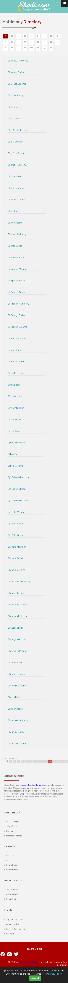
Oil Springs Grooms (17, 292)
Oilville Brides (14, 419)
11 (18, 761)
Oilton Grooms (15, 396)
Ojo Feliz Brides (15, 523)
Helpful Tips (11, 865)
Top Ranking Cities (14, 920)
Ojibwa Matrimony (16, 442)
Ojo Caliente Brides (17, 489)
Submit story (12, 870)
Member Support (14, 836)
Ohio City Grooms (17, 153)
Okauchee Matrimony (18, 720)
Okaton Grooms (15, 709)
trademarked (39, 785)
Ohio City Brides (16, 142)
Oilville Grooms (15, 431)
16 (38, 761)
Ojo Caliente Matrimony (19, 477)
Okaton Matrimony (17, 685)
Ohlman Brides (15, 246)
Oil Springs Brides (16, 280)
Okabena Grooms (16, 570)
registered (24, 785)
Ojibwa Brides (14, 454)
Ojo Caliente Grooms (18, 500)
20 (54, 761)
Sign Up (9, 831)
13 (26, 761)
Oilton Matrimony (16, 373)
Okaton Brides (14, 697)
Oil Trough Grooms (17, 327)
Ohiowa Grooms (16, 188)
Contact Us (11, 899)
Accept (35, 978)
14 (30, 761)
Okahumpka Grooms (18, 604)
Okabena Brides (15, 558)
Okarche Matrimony (17, 651)
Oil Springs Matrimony (18, 269)
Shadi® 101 (11, 826)
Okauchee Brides (16, 732)
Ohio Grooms (14, 118)
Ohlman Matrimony (17, 234)
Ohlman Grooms (16, 257)
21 (58, 761)
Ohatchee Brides (16, 72)
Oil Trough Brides (16, 315)
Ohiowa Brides (15, 176)
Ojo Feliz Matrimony (18, 512)
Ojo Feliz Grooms (16, 535)
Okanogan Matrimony (18, 616)
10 (14, 761)
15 (34, 761)
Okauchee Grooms (17, 743)
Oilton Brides (14, 385)
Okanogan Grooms (17, 639)
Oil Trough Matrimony (18, 304)
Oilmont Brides (15, 350)
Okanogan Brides (16, 628)
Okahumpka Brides (17, 593)
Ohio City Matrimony (18, 130)
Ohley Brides (14, 211)
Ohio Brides (13, 107)
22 (62, 761)
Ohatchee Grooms (17, 84)
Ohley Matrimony (16, 199)
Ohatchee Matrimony (18, 61)
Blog (8, 860)
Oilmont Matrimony (17, 338)
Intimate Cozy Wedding (16, 929)
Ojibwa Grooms (15, 466)
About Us (10, 855)
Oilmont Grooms (16, 361)
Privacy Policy (12, 894)
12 (22, 761)
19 (50, 761)
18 (46, 761)
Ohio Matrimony (15, 95)
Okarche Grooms (16, 674)
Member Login (12, 821)
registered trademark (29, 962)
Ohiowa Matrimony (17, 165)
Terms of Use (12, 889)
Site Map (10, 934)
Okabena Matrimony (17, 547)
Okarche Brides (15, 662)
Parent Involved (13, 924)
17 (42, 761)
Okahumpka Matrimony (19, 581)
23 (66, 761)
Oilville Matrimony (16, 408)
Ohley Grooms (15, 223)
